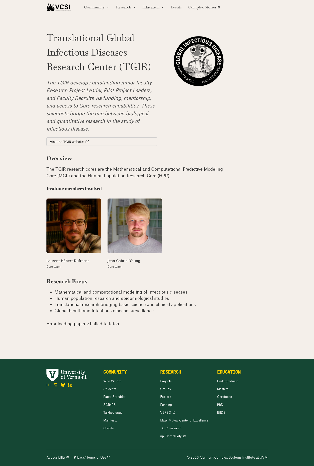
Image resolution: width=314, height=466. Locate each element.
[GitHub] (56, 385)
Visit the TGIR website (69, 142)
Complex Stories (204, 7)
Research (126, 7)
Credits (108, 428)
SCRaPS (109, 404)
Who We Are (112, 381)
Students (109, 389)
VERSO (167, 412)
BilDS (221, 412)
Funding (166, 404)
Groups (165, 389)
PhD (220, 404)
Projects (166, 381)
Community (97, 7)
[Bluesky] (63, 385)
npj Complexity (173, 436)
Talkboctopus (112, 412)
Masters (222, 389)
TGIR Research (170, 428)
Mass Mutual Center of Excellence (184, 420)
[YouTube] (48, 385)
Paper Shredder (114, 396)
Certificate (224, 396)
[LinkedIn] (70, 385)
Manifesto (110, 420)
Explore (165, 396)
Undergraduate (227, 381)
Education (153, 7)
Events (176, 7)
